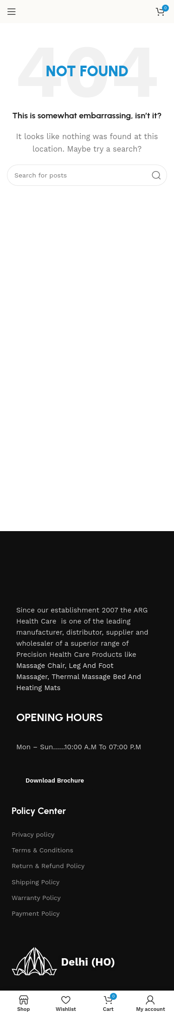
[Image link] (64, 567)
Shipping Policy (35, 882)
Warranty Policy (36, 897)
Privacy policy (33, 834)
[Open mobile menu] (11, 11)
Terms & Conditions (42, 850)
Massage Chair (40, 665)
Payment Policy (36, 913)
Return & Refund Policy (48, 865)
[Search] (87, 175)
